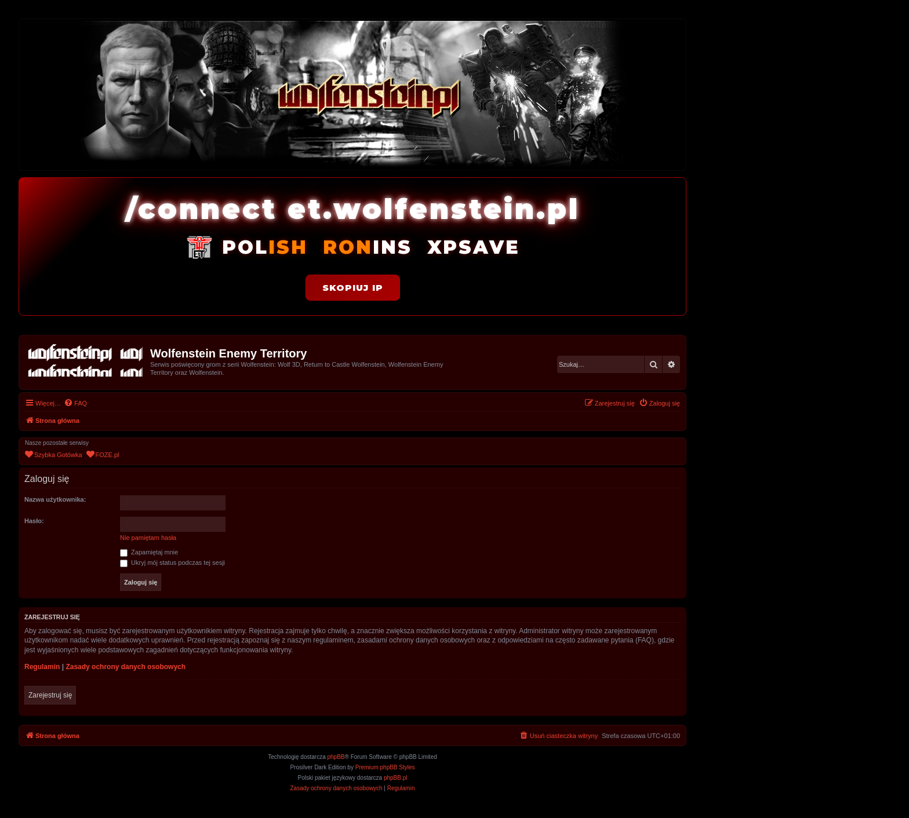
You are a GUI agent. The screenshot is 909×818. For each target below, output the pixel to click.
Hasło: (34, 520)
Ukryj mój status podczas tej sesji (172, 562)
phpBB (336, 757)
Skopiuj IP (352, 287)
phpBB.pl (396, 778)
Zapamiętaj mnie (149, 552)
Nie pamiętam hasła (148, 537)
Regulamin (42, 667)
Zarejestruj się (50, 695)
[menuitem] (75, 403)
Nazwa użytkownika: (55, 499)
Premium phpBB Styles (385, 767)
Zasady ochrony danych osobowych (126, 667)
